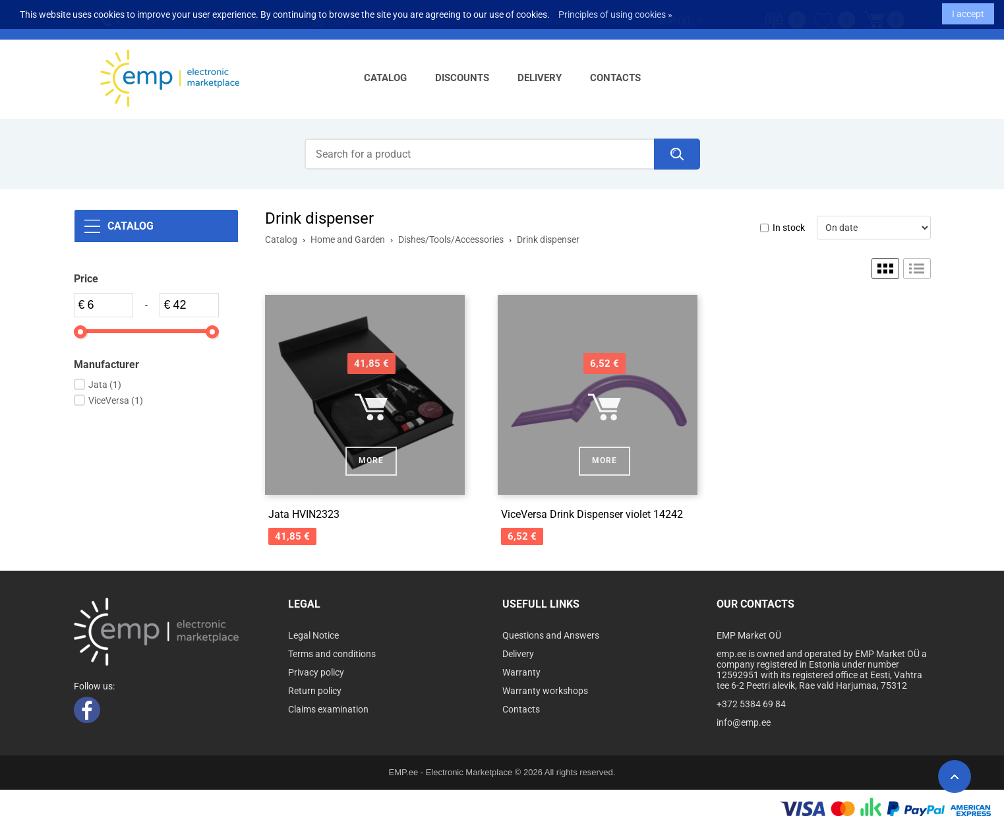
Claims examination (328, 709)
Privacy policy (316, 672)
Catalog (385, 78)
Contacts (615, 78)
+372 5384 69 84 (751, 704)
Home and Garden (347, 239)
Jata (104, 384)
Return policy (314, 690)
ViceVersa (115, 400)
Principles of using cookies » (615, 11)
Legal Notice (313, 635)
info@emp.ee (744, 722)
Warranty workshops (545, 690)
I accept (968, 10)
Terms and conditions (332, 654)
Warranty (521, 672)
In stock (789, 227)
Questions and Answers (550, 635)
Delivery (539, 78)
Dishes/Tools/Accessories (451, 239)
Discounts (462, 78)
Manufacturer (106, 364)
